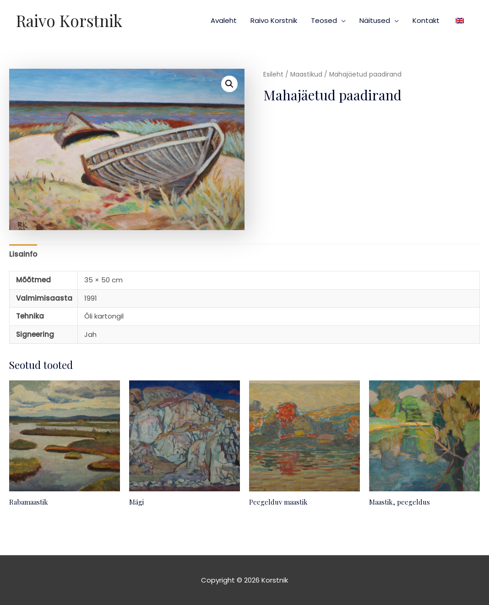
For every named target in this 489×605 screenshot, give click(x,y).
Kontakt (426, 20)
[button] (229, 84)
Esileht (273, 74)
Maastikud (306, 74)
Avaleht (224, 20)
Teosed (324, 20)
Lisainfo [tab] (23, 254)
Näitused (374, 20)
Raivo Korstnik (69, 20)
